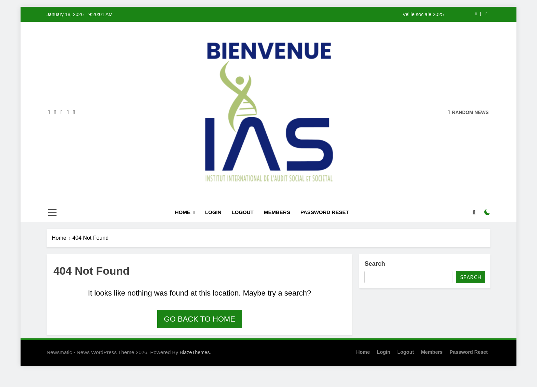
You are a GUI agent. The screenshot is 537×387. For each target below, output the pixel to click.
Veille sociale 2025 (423, 14)
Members (277, 212)
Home (182, 212)
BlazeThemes (195, 352)
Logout (242, 212)
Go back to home (199, 319)
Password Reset (324, 212)
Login (213, 212)
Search (374, 263)
